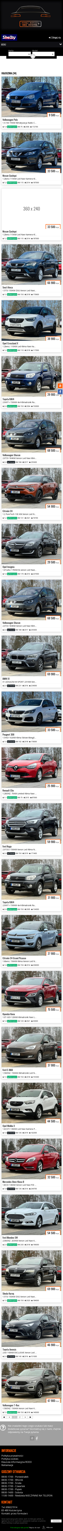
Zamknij (56, 1521)
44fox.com (47, 1527)
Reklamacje (7, 1465)
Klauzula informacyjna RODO (16, 1462)
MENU (3, 44)
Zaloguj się (55, 37)
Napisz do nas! (25, 1527)
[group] (31, 17)
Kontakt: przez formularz (14, 1513)
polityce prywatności (21, 1523)
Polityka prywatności (12, 1455)
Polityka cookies (9, 1458)
